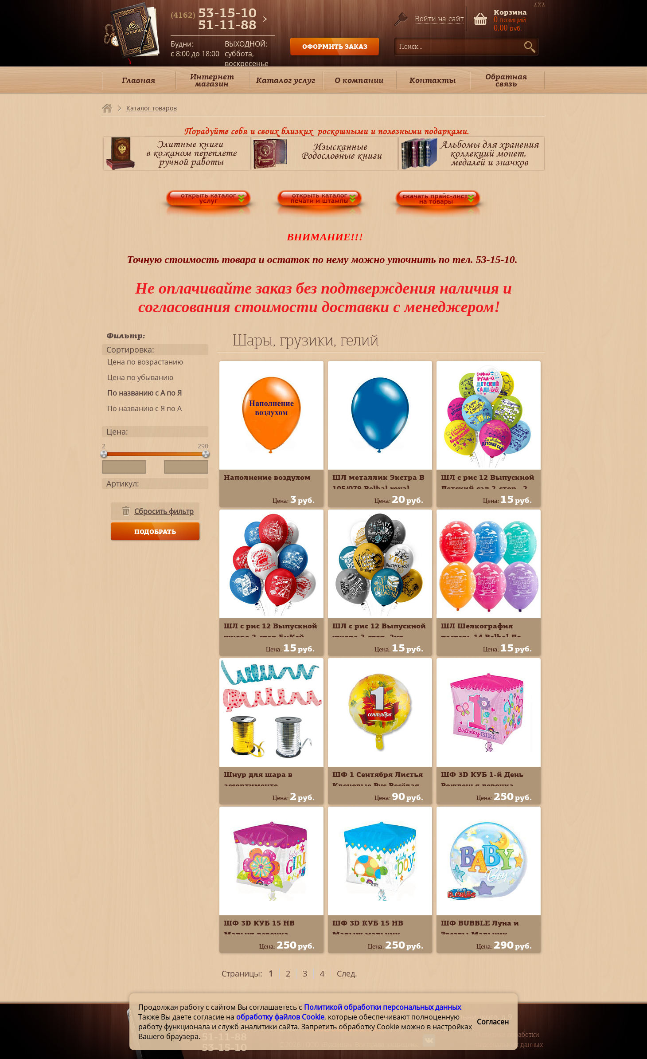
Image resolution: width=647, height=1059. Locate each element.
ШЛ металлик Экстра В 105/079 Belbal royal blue (378, 488)
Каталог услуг (285, 80)
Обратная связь (506, 80)
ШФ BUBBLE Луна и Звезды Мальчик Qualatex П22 (480, 934)
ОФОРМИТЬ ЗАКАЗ (334, 46)
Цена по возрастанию (142, 362)
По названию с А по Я (142, 393)
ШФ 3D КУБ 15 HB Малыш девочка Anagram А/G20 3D (260, 934)
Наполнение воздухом (267, 477)
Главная (138, 80)
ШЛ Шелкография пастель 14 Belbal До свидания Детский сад (485, 637)
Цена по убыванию (137, 377)
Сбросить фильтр (164, 511)
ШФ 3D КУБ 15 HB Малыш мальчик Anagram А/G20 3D (368, 934)
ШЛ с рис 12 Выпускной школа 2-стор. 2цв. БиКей (379, 637)
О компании (359, 80)
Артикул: (122, 483)
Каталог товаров (151, 108)
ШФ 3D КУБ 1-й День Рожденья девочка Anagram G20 (482, 785)
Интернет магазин (212, 80)
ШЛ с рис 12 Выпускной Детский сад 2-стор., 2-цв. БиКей (487, 488)
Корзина (510, 11)
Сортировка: (130, 349)
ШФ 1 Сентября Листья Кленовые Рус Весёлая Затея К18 (377, 785)
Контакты (432, 80)
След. (347, 973)
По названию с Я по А (142, 408)
